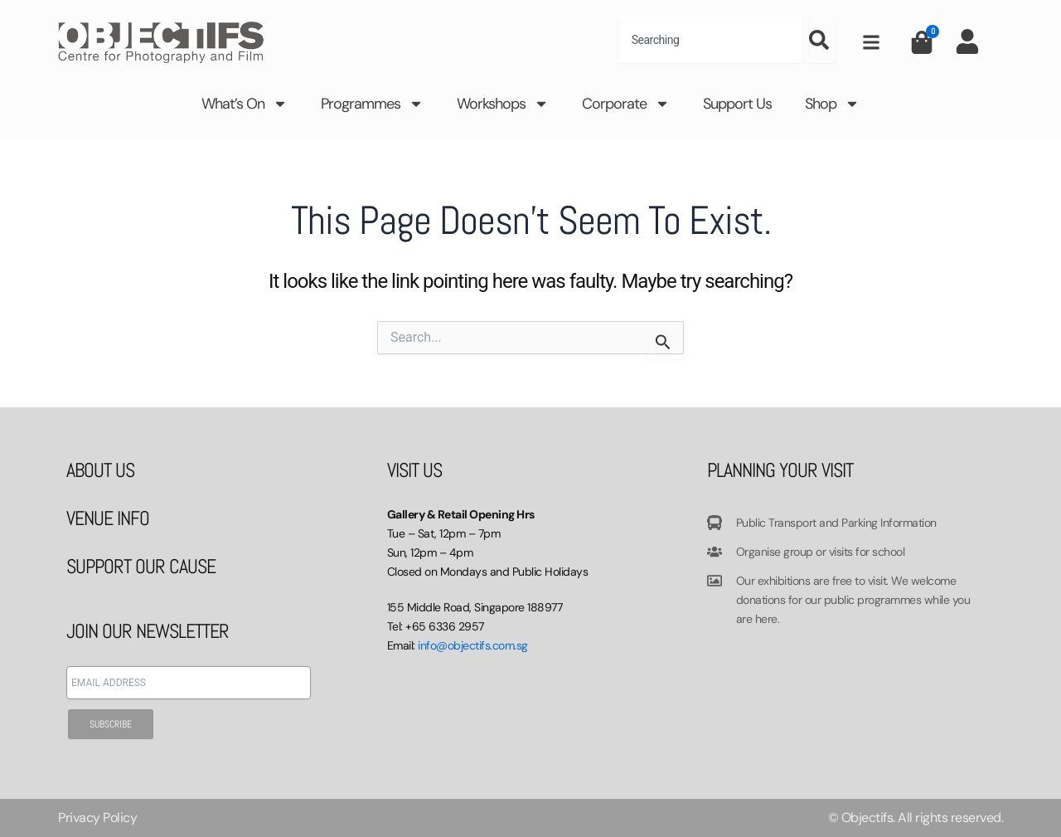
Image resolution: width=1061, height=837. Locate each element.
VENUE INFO (107, 518)
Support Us (737, 104)
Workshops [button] (503, 103)
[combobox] (710, 40)
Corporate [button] (626, 103)
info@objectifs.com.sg (473, 645)
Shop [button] (832, 103)
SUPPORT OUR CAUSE (141, 566)
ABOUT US (100, 470)
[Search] (822, 40)
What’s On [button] (244, 103)
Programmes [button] (372, 103)
